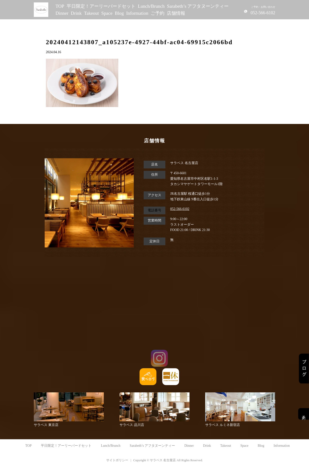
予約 (303, 414)
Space (106, 13)
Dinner (62, 13)
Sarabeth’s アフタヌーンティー (198, 6)
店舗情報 (176, 13)
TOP (60, 6)
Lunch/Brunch (151, 6)
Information (137, 13)
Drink (76, 13)
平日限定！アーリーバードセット (101, 6)
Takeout (91, 13)
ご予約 (157, 13)
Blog (119, 13)
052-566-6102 (179, 209)
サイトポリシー (117, 460)
